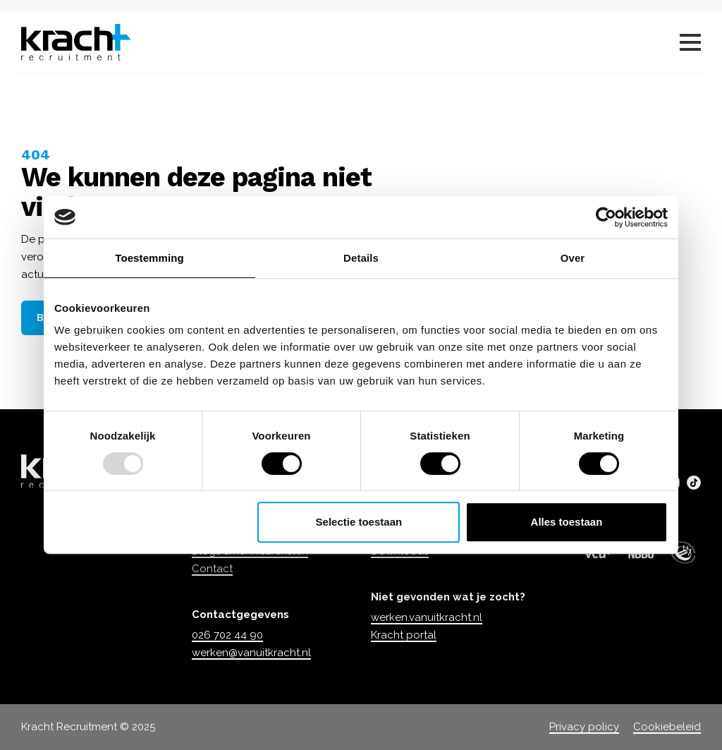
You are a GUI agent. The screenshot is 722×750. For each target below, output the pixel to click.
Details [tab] (361, 258)
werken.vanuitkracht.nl (426, 617)
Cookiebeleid (667, 726)
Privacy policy (584, 726)
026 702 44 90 (227, 635)
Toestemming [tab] (149, 258)
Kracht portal (403, 635)
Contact (212, 568)
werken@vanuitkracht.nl (251, 652)
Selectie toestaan (359, 522)
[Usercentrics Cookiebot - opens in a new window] (606, 217)
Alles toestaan (567, 522)
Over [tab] (573, 258)
